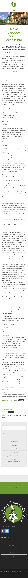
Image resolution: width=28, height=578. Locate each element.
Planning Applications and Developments (14, 456)
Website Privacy (14, 552)
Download (21, 400)
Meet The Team (14, 549)
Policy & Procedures (14, 545)
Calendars (14, 445)
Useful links (14, 542)
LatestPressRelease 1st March (9, 400)
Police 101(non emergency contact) (14, 460)
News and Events (14, 441)
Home (14, 438)
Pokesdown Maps (14, 448)
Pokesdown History (14, 452)
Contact (14, 556)
